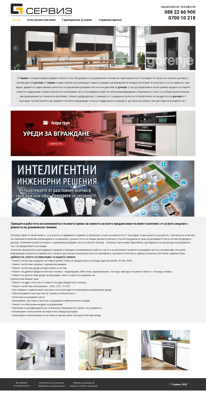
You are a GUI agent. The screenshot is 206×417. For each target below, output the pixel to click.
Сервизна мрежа (110, 20)
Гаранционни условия (77, 20)
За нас (16, 20)
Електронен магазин (41, 20)
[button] (15, 48)
